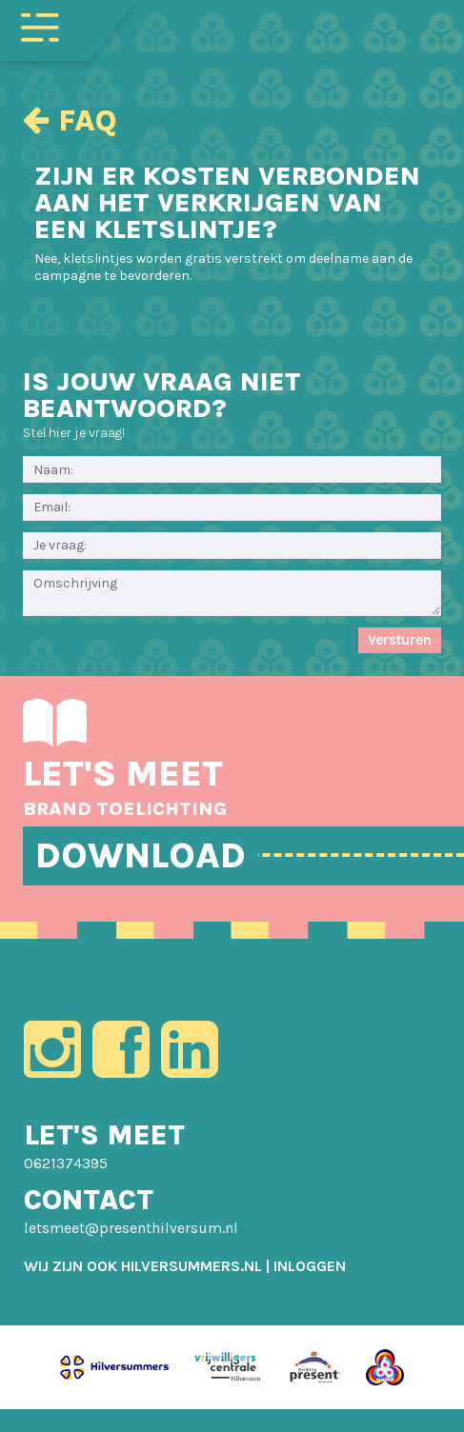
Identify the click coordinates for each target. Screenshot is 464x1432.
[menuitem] (309, 1266)
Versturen (400, 639)
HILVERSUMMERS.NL (191, 1266)
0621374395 (66, 1163)
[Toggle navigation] (40, 26)
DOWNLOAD (140, 855)
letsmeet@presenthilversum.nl (131, 1228)
